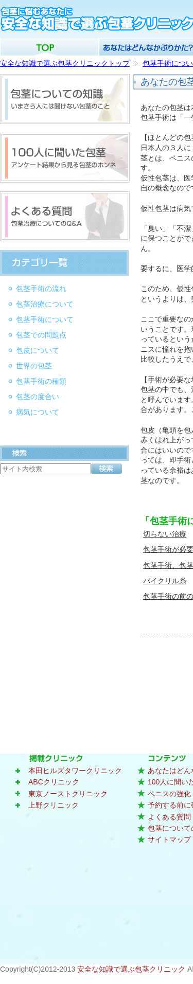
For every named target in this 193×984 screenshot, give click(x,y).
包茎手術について (45, 319)
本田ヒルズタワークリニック (75, 770)
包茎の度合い (37, 396)
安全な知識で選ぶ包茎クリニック (132, 969)
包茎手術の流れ (41, 288)
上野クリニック (53, 805)
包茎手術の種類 (41, 381)
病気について (37, 412)
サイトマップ (169, 839)
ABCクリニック (53, 782)
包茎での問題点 (41, 335)
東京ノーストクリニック (68, 794)
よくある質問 (169, 817)
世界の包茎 (34, 366)
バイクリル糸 (164, 581)
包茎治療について (45, 304)
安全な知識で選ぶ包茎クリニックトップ (65, 63)
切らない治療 (164, 534)
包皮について (37, 350)
